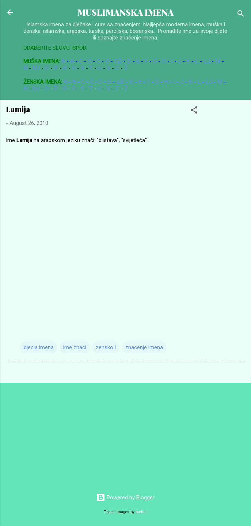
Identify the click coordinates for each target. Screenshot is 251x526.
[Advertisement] (55, 434)
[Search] (240, 15)
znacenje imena (144, 347)
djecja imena (39, 347)
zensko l (106, 347)
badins (142, 512)
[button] (194, 111)
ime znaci (74, 347)
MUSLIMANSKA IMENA (125, 12)
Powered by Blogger (125, 497)
